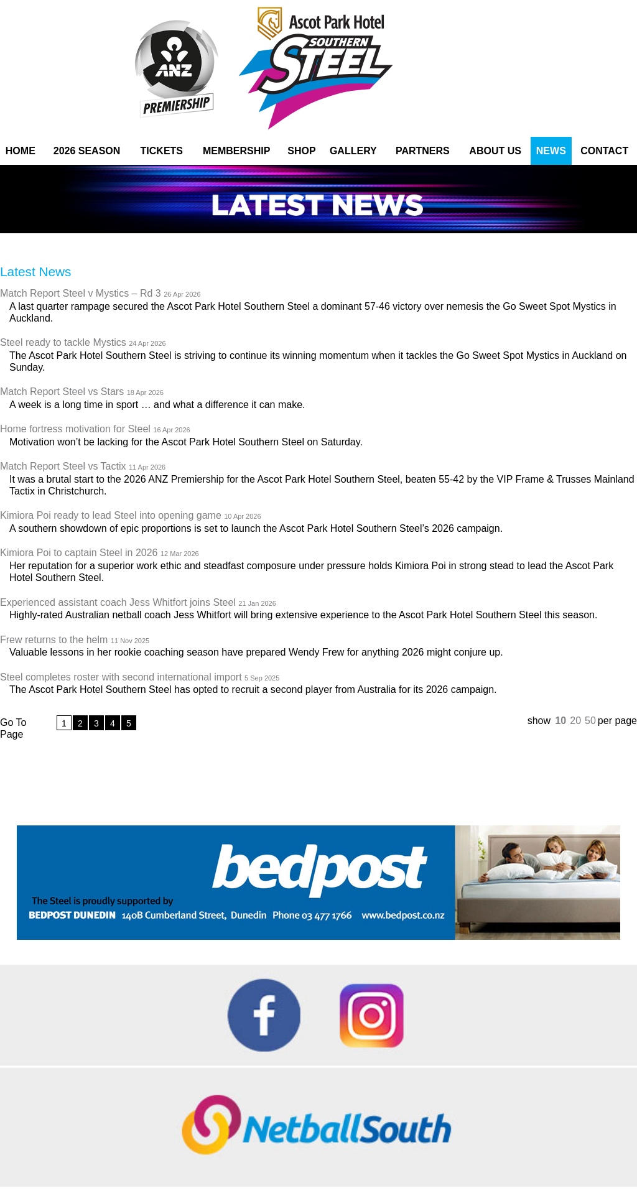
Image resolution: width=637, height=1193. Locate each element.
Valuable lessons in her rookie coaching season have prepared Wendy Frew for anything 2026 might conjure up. (256, 652)
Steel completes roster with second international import (139, 678)
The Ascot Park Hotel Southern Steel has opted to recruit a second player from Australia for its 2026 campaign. (253, 689)
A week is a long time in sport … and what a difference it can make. (157, 404)
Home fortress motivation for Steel (95, 429)
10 (560, 720)
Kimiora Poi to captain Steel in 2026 (99, 553)
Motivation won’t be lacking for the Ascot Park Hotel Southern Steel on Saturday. (186, 442)
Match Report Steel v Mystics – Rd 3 (100, 294)
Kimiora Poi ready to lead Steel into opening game (130, 516)
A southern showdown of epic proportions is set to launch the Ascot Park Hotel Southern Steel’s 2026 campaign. (256, 528)
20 (575, 720)
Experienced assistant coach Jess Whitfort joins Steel (138, 603)
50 (590, 720)
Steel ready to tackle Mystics (83, 343)
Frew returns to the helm (74, 640)
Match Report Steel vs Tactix (82, 467)
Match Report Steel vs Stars (82, 392)
